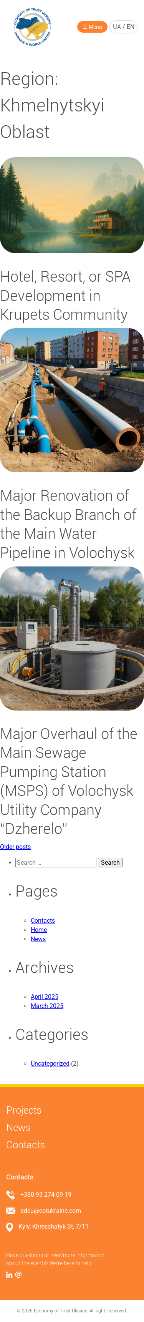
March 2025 (47, 1006)
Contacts (43, 920)
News (38, 939)
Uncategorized (50, 1063)
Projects (23, 1110)
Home (39, 929)
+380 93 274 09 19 (45, 1194)
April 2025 (44, 996)
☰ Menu (92, 27)
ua (117, 26)
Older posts (15, 846)
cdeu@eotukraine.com (51, 1210)
